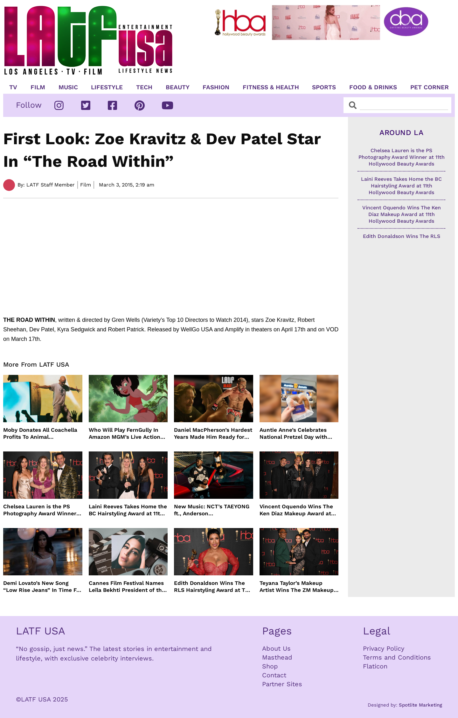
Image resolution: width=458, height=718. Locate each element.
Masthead (277, 657)
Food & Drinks (373, 87)
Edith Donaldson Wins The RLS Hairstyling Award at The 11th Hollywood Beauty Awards (213, 586)
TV (13, 87)
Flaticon (375, 666)
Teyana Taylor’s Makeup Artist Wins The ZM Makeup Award (297, 586)
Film (38, 87)
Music (68, 87)
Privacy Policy (383, 648)
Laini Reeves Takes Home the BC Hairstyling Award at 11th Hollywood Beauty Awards (128, 510)
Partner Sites (282, 684)
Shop (270, 666)
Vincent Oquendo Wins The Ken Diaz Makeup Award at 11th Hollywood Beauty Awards (296, 510)
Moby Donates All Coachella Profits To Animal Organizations (40, 433)
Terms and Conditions (397, 657)
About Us (276, 648)
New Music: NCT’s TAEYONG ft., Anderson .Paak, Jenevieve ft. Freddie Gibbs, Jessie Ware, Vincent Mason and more (211, 510)
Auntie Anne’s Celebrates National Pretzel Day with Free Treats (293, 433)
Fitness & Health (271, 87)
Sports (324, 87)
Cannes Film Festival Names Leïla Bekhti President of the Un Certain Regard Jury (127, 586)
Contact (274, 675)
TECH (144, 87)
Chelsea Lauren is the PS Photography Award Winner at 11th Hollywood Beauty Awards (39, 510)
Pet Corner (429, 87)
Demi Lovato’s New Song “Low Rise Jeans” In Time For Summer (42, 586)
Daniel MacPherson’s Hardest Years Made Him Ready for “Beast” (213, 433)
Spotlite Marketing (420, 705)
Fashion (216, 87)
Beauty (178, 87)
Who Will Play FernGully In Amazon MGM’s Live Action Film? (124, 433)
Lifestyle (107, 87)
